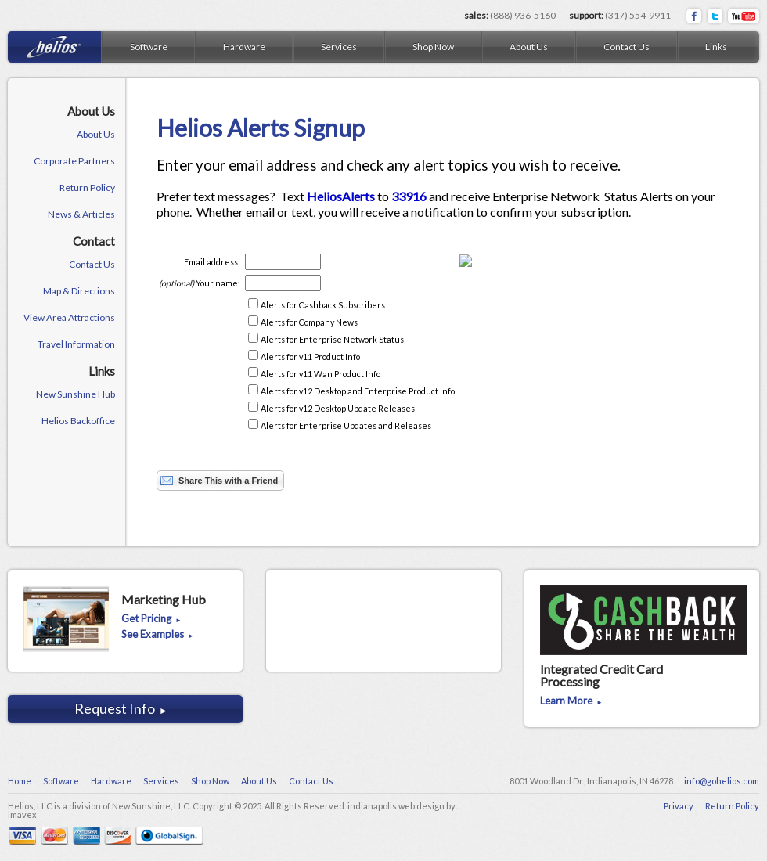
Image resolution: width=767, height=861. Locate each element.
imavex (22, 814)
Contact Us (626, 46)
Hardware (244, 46)
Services (339, 46)
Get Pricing (151, 619)
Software (148, 46)
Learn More (571, 701)
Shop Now (433, 46)
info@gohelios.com (721, 781)
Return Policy (732, 806)
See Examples (157, 634)
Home (19, 781)
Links (716, 46)
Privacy (678, 806)
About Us (529, 46)
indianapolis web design (396, 806)
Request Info (121, 708)
